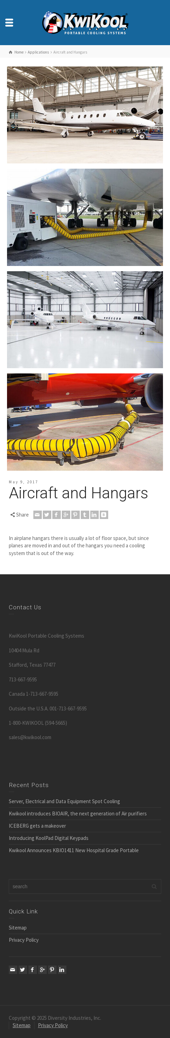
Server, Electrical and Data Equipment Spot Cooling (64, 801)
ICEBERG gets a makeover (37, 825)
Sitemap (18, 927)
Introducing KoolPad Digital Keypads (49, 838)
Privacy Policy (24, 940)
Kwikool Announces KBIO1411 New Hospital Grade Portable (74, 850)
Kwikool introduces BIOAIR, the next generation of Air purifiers (78, 813)
